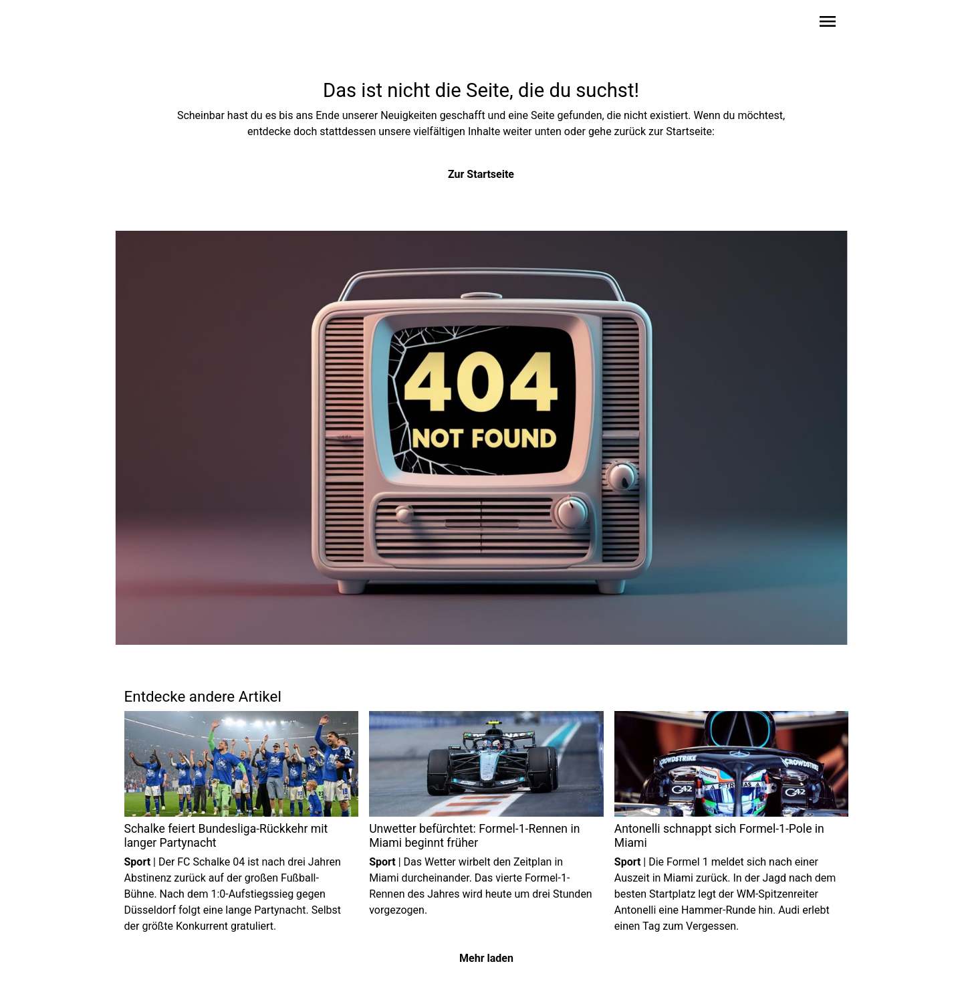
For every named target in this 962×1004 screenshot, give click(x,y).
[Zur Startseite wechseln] (156, 24)
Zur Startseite (481, 174)
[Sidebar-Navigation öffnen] (827, 24)
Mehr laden (486, 958)
